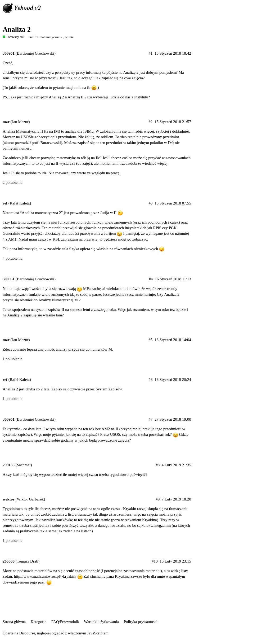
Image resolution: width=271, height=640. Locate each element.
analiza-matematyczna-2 (45, 37)
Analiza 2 (17, 29)
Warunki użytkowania (101, 622)
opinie (69, 37)
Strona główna (14, 622)
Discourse (27, 633)
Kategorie (38, 622)
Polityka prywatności (140, 622)
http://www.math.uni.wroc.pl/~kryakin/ (45, 576)
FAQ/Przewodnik (65, 622)
